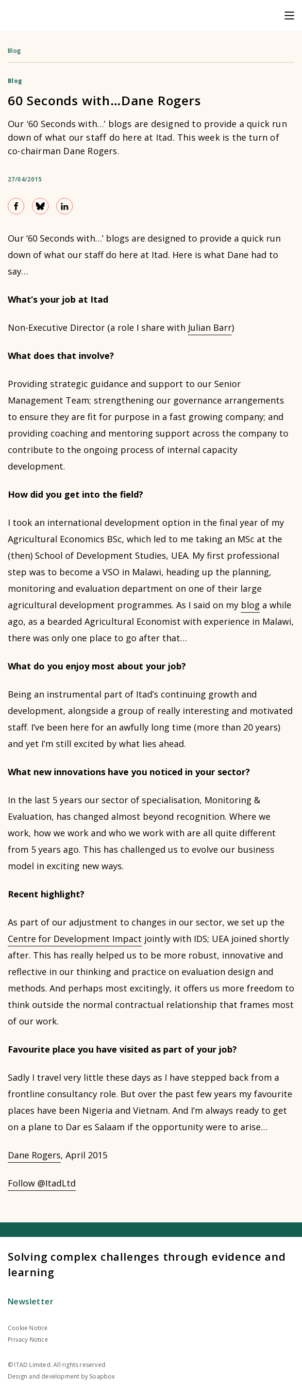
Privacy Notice (28, 1339)
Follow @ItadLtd (42, 1183)
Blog (14, 51)
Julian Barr (210, 327)
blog (250, 605)
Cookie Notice (28, 1328)
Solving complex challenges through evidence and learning (147, 1264)
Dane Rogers (34, 1155)
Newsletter (30, 1301)
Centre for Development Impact (75, 938)
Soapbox (102, 1376)
